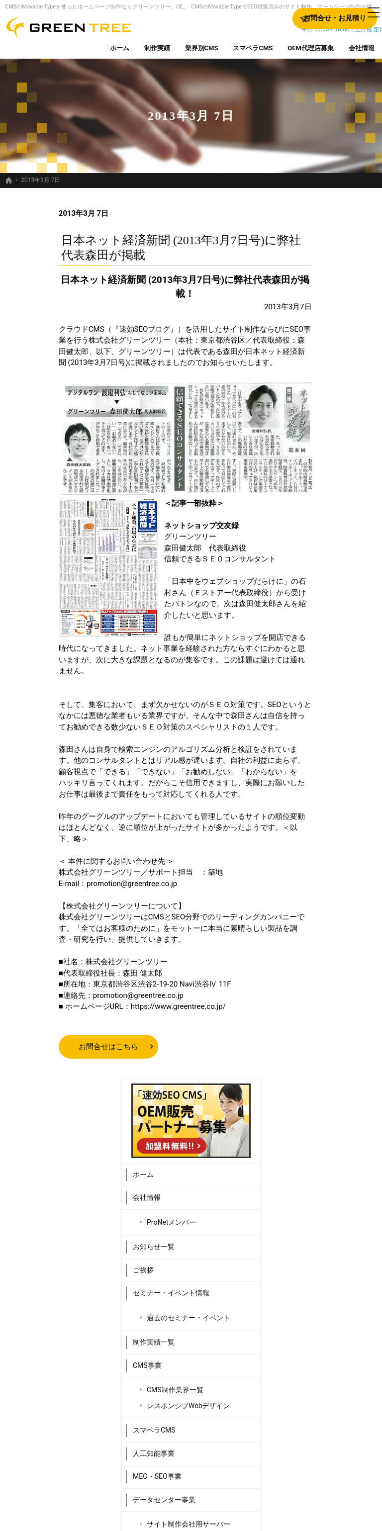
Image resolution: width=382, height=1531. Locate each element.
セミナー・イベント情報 (329, 402)
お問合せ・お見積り (322, 777)
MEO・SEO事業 (315, 603)
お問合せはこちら (55, 1046)
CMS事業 (305, 483)
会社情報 (305, 307)
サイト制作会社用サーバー (333, 655)
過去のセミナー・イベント (336, 431)
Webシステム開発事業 (326, 684)
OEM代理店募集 (316, 708)
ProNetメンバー (329, 331)
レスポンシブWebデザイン (336, 528)
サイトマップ (312, 823)
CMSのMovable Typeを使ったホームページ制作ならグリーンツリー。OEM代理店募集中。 (115, 6)
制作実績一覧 (312, 460)
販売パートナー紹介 (322, 730)
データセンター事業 (322, 626)
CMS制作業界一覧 (333, 508)
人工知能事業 (312, 580)
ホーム (301, 283)
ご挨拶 (301, 379)
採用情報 (305, 754)
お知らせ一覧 (312, 356)
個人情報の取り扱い (322, 800)
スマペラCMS (312, 557)
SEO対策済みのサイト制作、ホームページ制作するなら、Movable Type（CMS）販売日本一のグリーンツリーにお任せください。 (190, 1507)
